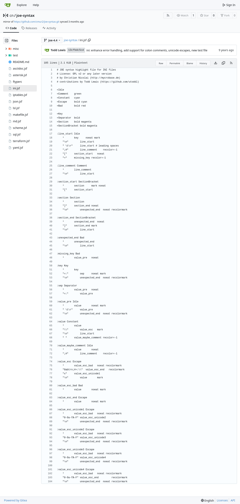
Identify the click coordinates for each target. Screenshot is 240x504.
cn (12, 15)
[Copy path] (89, 40)
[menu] (207, 500)
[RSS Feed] (168, 15)
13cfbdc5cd (76, 50)
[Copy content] (223, 63)
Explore (22, 5)
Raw (161, 63)
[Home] (7, 5)
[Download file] (215, 63)
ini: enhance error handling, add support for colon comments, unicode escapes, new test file (146, 50)
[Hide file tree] (6, 40)
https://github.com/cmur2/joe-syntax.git (36, 21)
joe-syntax (25, 15)
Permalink (175, 63)
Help (36, 5)
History (203, 63)
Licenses (222, 500)
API (233, 500)
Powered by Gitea (15, 500)
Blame (190, 63)
